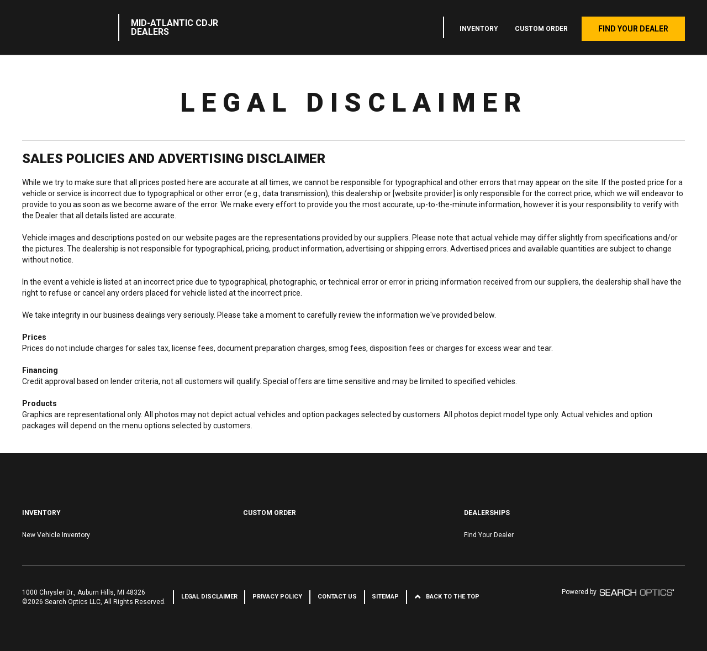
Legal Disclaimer (209, 596)
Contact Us (337, 596)
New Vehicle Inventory (56, 535)
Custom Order (541, 29)
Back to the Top (452, 596)
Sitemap (385, 596)
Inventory (479, 29)
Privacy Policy (277, 596)
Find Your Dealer (633, 28)
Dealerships (487, 513)
